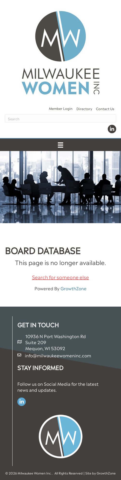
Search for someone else (60, 276)
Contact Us (105, 108)
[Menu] (60, 145)
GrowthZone (73, 288)
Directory (84, 108)
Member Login (61, 108)
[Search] (60, 118)
